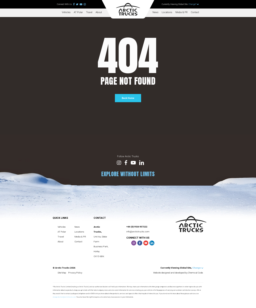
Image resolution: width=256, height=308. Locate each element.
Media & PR (181, 12)
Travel (89, 12)
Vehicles (66, 12)
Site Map (62, 272)
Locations (167, 12)
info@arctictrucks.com (137, 231)
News (155, 12)
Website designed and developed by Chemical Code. (178, 272)
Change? (193, 4)
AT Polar (78, 12)
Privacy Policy (75, 272)
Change (197, 267)
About (99, 12)
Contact (195, 12)
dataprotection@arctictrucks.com (64, 297)
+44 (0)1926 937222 (136, 226)
